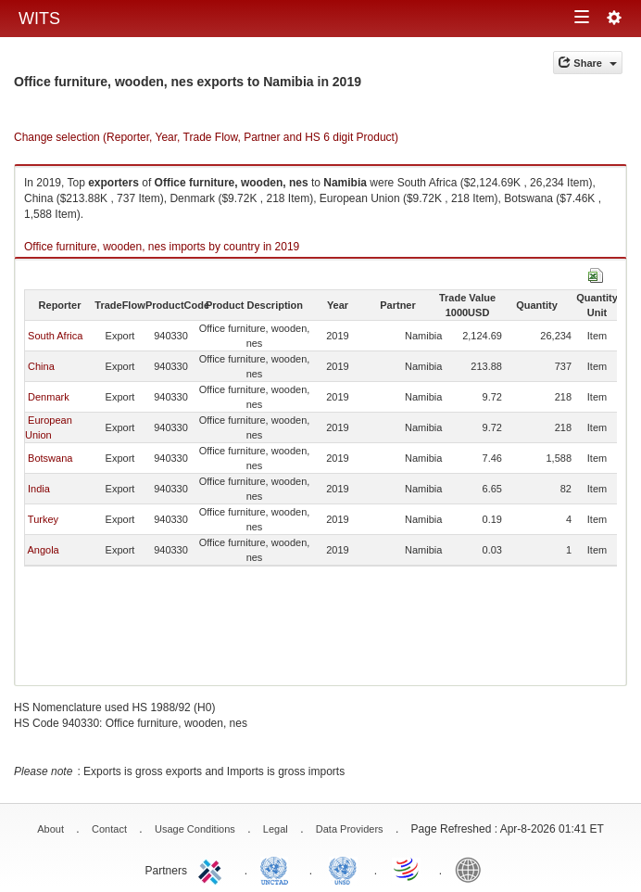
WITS (39, 18)
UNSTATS (342, 868)
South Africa (55, 335)
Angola (42, 549)
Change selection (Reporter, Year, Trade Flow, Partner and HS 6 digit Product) (206, 137)
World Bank (472, 868)
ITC (213, 868)
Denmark (48, 396)
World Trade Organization (407, 868)
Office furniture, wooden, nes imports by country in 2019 (161, 246)
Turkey (43, 519)
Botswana (50, 458)
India (39, 488)
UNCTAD (277, 868)
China (41, 366)
